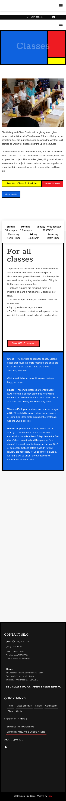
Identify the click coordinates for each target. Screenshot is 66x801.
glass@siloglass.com (18, 641)
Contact (19, 711)
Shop (10, 711)
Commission (51, 706)
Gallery (38, 706)
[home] (14, 24)
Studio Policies (52, 183)
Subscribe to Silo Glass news (20, 727)
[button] (60, 24)
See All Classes (23, 343)
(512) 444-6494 (14, 646)
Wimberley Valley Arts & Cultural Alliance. (26, 732)
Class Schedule (24, 706)
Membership (11, 194)
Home (10, 706)
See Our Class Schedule (22, 183)
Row (50, 796)
